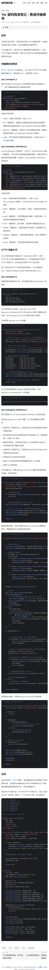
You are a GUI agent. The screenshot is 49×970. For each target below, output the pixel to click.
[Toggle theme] (14, 3)
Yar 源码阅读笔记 (35, 22)
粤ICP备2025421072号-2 (30, 967)
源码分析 (26, 22)
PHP (4, 948)
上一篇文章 (14, 780)
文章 (7, 10)
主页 (2, 10)
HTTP (17, 948)
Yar (22, 22)
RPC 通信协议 (9, 70)
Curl (23, 948)
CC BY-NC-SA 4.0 (18, 967)
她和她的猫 (7, 2)
